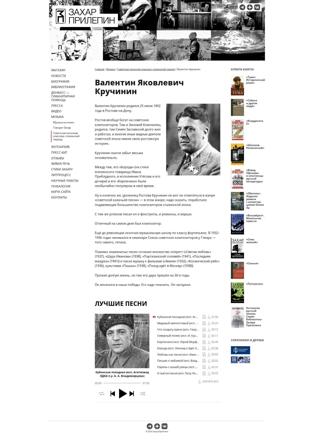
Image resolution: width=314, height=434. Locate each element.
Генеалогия (60, 186)
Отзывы (57, 158)
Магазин (58, 70)
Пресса (57, 105)
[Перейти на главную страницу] (85, 24)
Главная (99, 69)
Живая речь (60, 163)
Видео (56, 111)
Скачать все (210, 381)
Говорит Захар (62, 127)
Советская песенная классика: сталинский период (66, 136)
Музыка (57, 117)
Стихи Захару (62, 169)
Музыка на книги (63, 122)
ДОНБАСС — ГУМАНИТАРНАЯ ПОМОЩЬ (63, 96)
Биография (60, 81)
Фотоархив (60, 147)
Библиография (63, 87)
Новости (58, 76)
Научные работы (64, 180)
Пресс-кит (59, 152)
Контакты (59, 197)
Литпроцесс (61, 175)
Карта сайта (61, 192)
